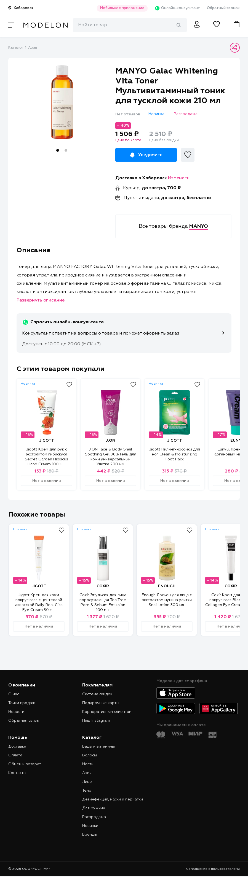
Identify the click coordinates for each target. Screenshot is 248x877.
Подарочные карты (100, 703)
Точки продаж (21, 703)
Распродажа (94, 817)
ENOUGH (166, 586)
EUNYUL (238, 440)
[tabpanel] (62, 102)
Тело (86, 790)
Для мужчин (93, 808)
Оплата (15, 755)
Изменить (179, 178)
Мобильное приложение (122, 8)
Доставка (17, 746)
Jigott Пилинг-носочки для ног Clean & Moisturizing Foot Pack (174, 454)
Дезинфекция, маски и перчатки (112, 799)
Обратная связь (23, 721)
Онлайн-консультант (177, 8)
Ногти (88, 764)
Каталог (15, 48)
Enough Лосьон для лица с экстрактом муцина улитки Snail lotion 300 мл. (167, 600)
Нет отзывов (127, 114)
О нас (13, 694)
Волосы (89, 755)
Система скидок (97, 694)
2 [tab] (66, 150)
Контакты (17, 773)
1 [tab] (57, 150)
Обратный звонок (223, 8)
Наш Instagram (96, 721)
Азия (32, 48)
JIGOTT (46, 440)
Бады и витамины (98, 746)
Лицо (87, 782)
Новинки (90, 826)
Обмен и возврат (24, 764)
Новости (16, 712)
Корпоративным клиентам (107, 712)
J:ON (110, 440)
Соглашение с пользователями (213, 869)
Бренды (89, 835)
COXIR (103, 586)
